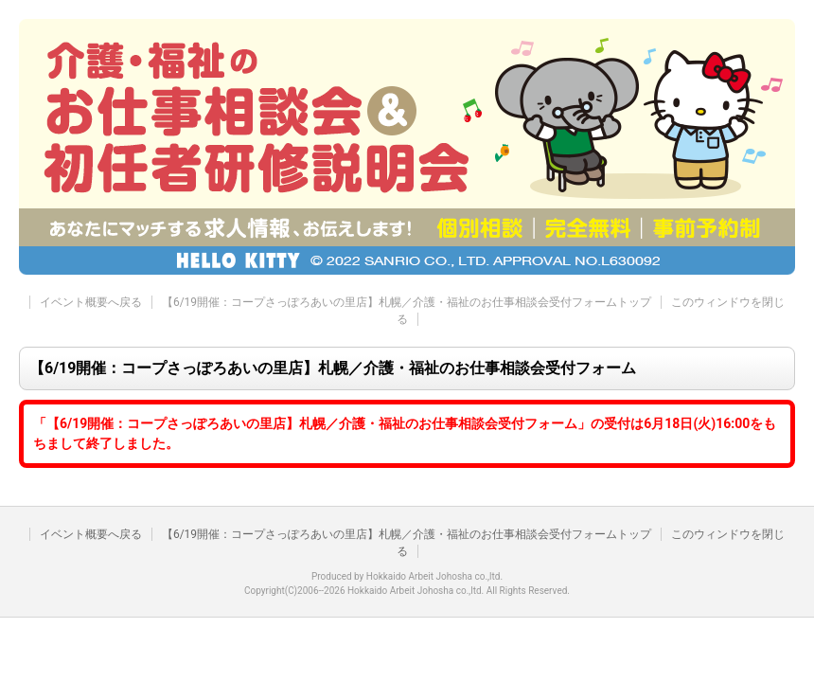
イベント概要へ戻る (91, 302)
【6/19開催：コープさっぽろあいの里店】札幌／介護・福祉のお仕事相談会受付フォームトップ (406, 302)
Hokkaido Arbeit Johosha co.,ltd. (434, 576)
